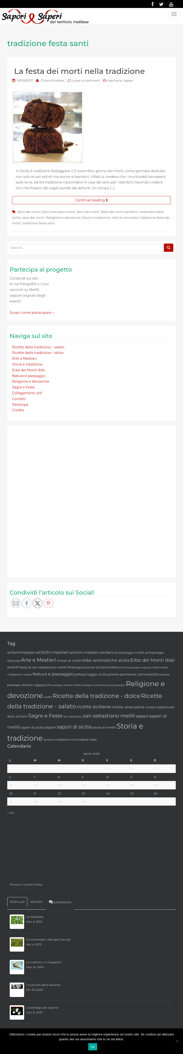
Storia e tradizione (96, 217)
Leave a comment (86, 80)
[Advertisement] (46, 500)
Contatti (19, 399)
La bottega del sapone (42, 1007)
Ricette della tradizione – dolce (38, 353)
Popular (17, 902)
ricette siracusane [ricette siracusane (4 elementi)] (127, 707)
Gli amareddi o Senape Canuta (48, 939)
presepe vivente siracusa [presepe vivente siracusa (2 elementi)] (97, 685)
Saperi (128, 80)
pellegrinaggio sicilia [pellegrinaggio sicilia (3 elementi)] (90, 674)
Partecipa (20, 404)
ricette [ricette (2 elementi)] (48, 697)
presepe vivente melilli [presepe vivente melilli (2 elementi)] (66, 685)
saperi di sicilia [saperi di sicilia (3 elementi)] (32, 727)
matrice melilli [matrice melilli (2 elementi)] (150, 667)
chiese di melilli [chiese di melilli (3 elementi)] (69, 660)
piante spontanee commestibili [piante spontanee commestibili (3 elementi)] (133, 674)
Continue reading (91, 200)
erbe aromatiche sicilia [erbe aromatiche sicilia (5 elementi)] (105, 660)
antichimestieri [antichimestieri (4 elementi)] (21, 652)
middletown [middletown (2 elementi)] (15, 674)
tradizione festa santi (38, 223)
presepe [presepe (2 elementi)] (164, 674)
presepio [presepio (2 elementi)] (119, 685)
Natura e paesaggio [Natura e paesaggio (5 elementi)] (53, 673)
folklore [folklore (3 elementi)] (115, 667)
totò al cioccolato (125, 217)
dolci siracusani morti (58, 212)
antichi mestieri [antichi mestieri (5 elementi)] (52, 652)
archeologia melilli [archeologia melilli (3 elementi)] (129, 652)
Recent (36, 902)
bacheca (115, 80)
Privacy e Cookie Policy (26, 884)
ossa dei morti (33, 217)
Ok (93, 1047)
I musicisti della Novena (43, 985)
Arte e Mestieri (24, 358)
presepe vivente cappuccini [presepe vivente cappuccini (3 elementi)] (29, 685)
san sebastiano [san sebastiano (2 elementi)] (72, 716)
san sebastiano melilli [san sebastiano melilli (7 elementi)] (109, 716)
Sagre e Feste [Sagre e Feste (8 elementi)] (45, 716)
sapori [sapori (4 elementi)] (50, 727)
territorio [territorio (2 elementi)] (49, 739)
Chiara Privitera (52, 80)
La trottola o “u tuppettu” (44, 962)
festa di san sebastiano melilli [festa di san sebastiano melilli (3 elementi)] (43, 667)
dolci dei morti (28, 212)
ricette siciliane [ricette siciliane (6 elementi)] (94, 707)
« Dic (10, 813)
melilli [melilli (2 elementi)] (164, 667)
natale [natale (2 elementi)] (28, 674)
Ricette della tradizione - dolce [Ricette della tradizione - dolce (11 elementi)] (96, 695)
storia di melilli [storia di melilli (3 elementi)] (104, 727)
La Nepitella (34, 917)
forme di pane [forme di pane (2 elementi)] (131, 667)
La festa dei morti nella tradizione (79, 71)
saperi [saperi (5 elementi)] (142, 715)
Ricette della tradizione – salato (38, 347)
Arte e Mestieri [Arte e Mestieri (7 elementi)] (38, 660)
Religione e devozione (63, 217)
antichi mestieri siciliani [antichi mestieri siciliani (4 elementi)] (92, 652)
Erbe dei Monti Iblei (28, 370)
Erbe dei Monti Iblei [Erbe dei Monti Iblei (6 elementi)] (152, 660)
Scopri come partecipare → (32, 312)
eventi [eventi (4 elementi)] (13, 667)
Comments (59, 902)
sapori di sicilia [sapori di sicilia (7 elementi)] (74, 727)
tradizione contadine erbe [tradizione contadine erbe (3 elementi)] (76, 739)
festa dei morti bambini (119, 212)
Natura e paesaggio (28, 376)
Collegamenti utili (27, 393)
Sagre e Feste (23, 387)
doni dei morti (88, 212)
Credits (18, 410)
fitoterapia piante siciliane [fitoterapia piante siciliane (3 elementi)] (88, 667)
